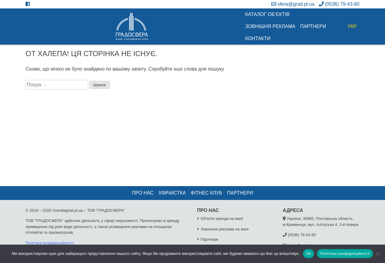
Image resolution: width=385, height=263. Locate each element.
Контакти (257, 38)
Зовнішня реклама (270, 26)
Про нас (143, 192)
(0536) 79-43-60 (339, 4)
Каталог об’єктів (267, 14)
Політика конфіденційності (50, 243)
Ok (308, 253)
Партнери (313, 26)
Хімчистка (172, 192)
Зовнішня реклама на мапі (224, 229)
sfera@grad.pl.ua (292, 4)
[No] (377, 254)
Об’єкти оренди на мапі (222, 218)
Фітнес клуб (206, 192)
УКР (352, 26)
